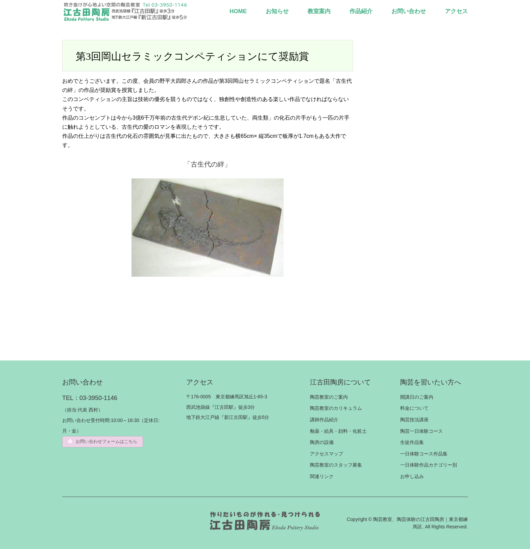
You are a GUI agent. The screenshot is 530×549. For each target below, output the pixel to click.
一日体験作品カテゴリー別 (428, 465)
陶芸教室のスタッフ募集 (336, 465)
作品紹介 (361, 11)
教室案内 (319, 11)
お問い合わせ (408, 11)
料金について (414, 408)
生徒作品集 (412, 442)
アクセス (456, 11)
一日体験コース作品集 (424, 453)
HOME (238, 11)
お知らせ (277, 11)
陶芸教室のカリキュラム (336, 408)
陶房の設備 (322, 442)
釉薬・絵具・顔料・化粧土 (338, 431)
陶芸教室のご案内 (329, 397)
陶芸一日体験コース (421, 431)
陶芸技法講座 (414, 419)
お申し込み (412, 476)
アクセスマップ (326, 453)
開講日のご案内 (416, 397)
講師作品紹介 (324, 419)
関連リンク (322, 476)
